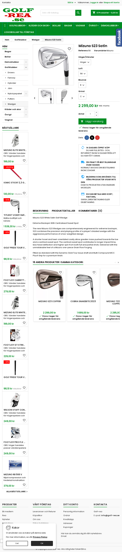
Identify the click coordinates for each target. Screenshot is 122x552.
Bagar (68, 25)
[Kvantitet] (90, 114)
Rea (4, 515)
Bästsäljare (10, 128)
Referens (83, 50)
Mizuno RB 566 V (13, 474)
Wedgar (12, 104)
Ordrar (66, 515)
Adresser (67, 523)
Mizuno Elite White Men (15, 150)
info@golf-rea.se (110, 515)
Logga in (94, 2)
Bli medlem (7, 511)
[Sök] (61, 13)
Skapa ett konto (111, 2)
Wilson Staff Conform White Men (15, 410)
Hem (4, 46)
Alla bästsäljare (17, 491)
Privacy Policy (40, 537)
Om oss (36, 519)
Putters (11, 98)
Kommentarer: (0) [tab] (90, 211)
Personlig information (73, 511)
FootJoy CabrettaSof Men (15, 280)
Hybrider (12, 83)
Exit (17, 543)
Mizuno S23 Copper (49, 301)
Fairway (11, 77)
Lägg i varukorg (92, 121)
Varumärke (100, 50)
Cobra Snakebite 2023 (83, 301)
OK (42, 543)
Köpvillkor (37, 515)
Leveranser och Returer (44, 511)
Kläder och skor (39, 25)
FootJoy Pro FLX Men (15, 442)
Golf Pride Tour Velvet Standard (15, 247)
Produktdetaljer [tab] (63, 211)
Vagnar (80, 25)
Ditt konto (70, 504)
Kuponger (68, 527)
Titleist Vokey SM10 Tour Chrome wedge (15, 215)
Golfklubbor (17, 25)
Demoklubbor (109, 25)
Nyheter (6, 519)
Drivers (11, 72)
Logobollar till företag (19, 32)
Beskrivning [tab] (40, 211)
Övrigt (93, 25)
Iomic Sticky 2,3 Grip (15, 182)
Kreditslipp (68, 519)
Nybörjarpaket (15, 93)
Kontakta (6, 2)
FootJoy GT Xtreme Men (15, 345)
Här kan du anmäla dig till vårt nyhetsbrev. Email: (81, 535)
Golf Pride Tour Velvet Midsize (15, 377)
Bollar (56, 25)
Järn (10, 88)
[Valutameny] (72, 2)
